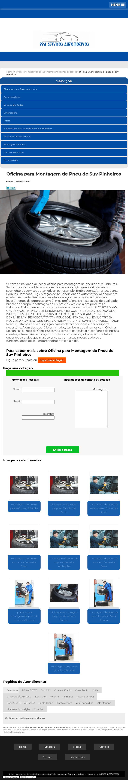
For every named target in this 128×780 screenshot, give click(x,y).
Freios (7, 120)
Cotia (95, 690)
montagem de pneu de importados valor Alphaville (64, 562)
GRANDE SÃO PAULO (19, 696)
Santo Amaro (64, 702)
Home (22, 746)
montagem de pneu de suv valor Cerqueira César (104, 562)
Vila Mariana (104, 702)
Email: (33, 402)
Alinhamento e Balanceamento (20, 89)
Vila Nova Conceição (18, 709)
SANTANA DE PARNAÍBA (21, 702)
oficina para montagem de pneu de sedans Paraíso (64, 616)
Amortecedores (12, 97)
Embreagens (11, 112)
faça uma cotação (52, 360)
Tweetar (11, 188)
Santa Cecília (46, 702)
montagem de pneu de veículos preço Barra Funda (104, 616)
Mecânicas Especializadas (17, 136)
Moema (54, 696)
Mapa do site (78, 757)
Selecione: (12, 690)
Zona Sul (38, 709)
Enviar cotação (62, 449)
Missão (77, 746)
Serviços (64, 81)
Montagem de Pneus (15, 144)
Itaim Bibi (40, 696)
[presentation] (33, 432)
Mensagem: (91, 408)
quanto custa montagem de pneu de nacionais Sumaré (24, 616)
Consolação (81, 690)
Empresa (50, 746)
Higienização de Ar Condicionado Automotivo (28, 128)
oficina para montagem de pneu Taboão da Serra (64, 508)
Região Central (85, 696)
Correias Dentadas (14, 105)
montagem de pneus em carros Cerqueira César (24, 562)
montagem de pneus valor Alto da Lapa (64, 668)
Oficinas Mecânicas (14, 152)
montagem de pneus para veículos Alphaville (24, 506)
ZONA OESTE (29, 690)
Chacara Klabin (63, 690)
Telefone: (38, 416)
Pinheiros (67, 696)
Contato (47, 757)
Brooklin (46, 690)
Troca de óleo (11, 160)
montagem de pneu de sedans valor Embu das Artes (104, 508)
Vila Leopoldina (84, 702)
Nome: (33, 390)
